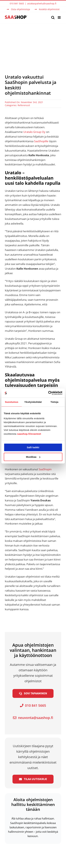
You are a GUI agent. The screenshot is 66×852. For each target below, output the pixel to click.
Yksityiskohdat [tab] (33, 402)
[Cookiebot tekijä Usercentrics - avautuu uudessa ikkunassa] (48, 393)
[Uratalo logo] (33, 616)
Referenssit (24, 105)
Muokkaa (33, 456)
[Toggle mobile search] (52, 17)
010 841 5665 (33, 705)
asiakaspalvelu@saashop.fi (41, 3)
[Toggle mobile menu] (59, 17)
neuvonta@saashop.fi (33, 717)
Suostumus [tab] (11, 402)
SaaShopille (41, 141)
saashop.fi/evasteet (29, 433)
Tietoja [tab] (54, 402)
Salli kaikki (33, 447)
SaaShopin (45, 469)
